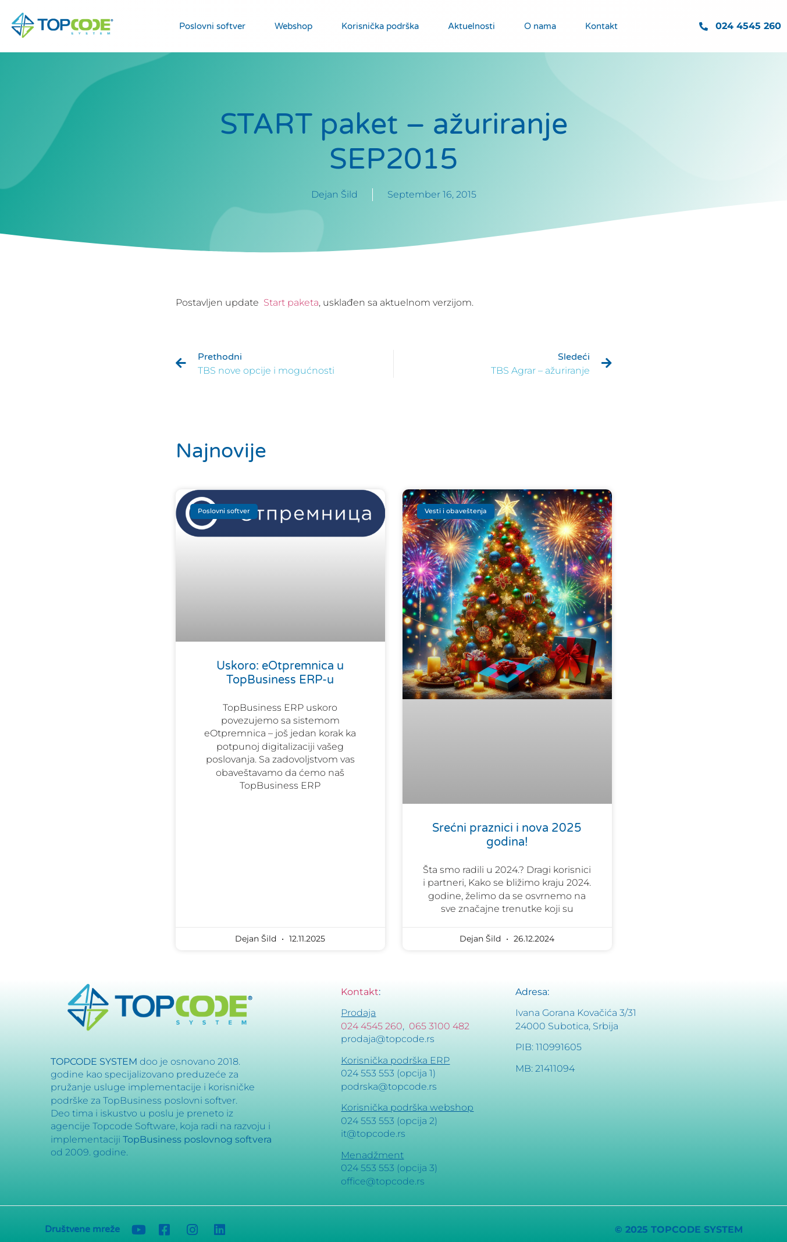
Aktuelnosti (471, 26)
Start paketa (291, 302)
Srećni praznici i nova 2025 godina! (507, 835)
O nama (540, 26)
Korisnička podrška (380, 26)
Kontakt (601, 26)
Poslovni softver (212, 26)
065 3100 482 (439, 1026)
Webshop (293, 26)
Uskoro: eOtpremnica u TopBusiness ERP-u (280, 673)
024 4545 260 (372, 1026)
